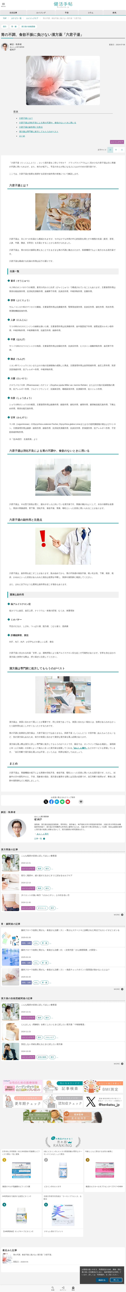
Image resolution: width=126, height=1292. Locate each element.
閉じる (116, 1280)
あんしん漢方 (42, 834)
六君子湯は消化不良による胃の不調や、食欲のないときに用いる (47, 123)
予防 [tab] (67, 13)
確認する (102, 1280)
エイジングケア (32, 18)
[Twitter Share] (45, 801)
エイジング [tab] (41, 13)
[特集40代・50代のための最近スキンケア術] (43, 1117)
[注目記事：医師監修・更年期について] (83, 1117)
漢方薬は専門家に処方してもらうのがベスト (38, 132)
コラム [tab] (91, 13)
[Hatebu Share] (56, 801)
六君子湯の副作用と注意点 (31, 127)
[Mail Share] (67, 801)
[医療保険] (22, 1087)
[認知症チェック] (63, 1102)
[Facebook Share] (51, 801)
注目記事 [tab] (13, 13)
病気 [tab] (114, 13)
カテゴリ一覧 (16, 18)
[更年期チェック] (22, 1102)
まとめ (22, 136)
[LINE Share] (62, 801)
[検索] (63, 1087)
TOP (5, 18)
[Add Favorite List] (81, 801)
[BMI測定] (103, 1087)
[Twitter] (103, 1102)
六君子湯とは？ (26, 118)
